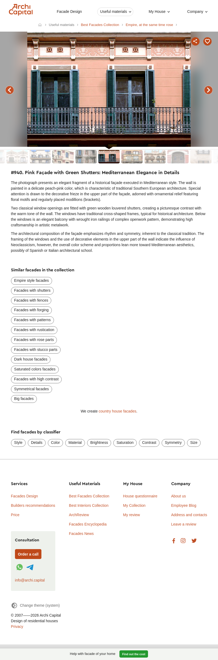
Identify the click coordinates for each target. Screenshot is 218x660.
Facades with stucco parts (35, 349)
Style (18, 442)
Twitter (194, 541)
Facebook (173, 541)
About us (178, 496)
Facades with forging (31, 310)
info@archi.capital (30, 580)
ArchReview (79, 515)
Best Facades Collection (89, 496)
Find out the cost (133, 654)
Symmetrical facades (31, 389)
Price (15, 515)
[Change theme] (35, 605)
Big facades (24, 398)
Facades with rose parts (34, 340)
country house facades (117, 411)
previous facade (9, 90)
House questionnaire (140, 496)
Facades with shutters (32, 290)
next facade (208, 90)
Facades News (81, 533)
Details (36, 442)
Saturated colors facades (35, 369)
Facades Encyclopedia (88, 524)
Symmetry (173, 442)
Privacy (17, 626)
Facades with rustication (34, 330)
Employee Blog (183, 505)
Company (195, 11)
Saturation (125, 442)
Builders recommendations (33, 505)
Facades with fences (31, 300)
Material (75, 442)
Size (193, 442)
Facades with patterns (32, 320)
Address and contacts (189, 515)
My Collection (134, 505)
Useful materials (113, 11)
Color (55, 442)
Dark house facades (31, 359)
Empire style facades (31, 280)
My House (157, 11)
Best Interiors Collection (88, 505)
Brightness (99, 442)
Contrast (149, 442)
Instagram (183, 541)
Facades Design (24, 496)
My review (131, 515)
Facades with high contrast (36, 379)
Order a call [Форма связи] (28, 554)
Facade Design (69, 11)
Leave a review (183, 524)
